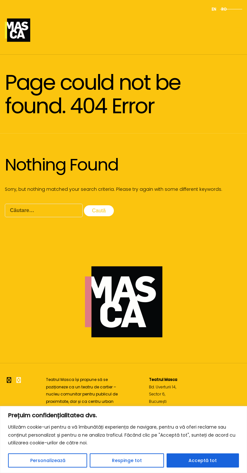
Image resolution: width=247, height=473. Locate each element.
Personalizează (47, 460)
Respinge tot (127, 460)
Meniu (228, 30)
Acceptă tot (202, 460)
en (214, 9)
